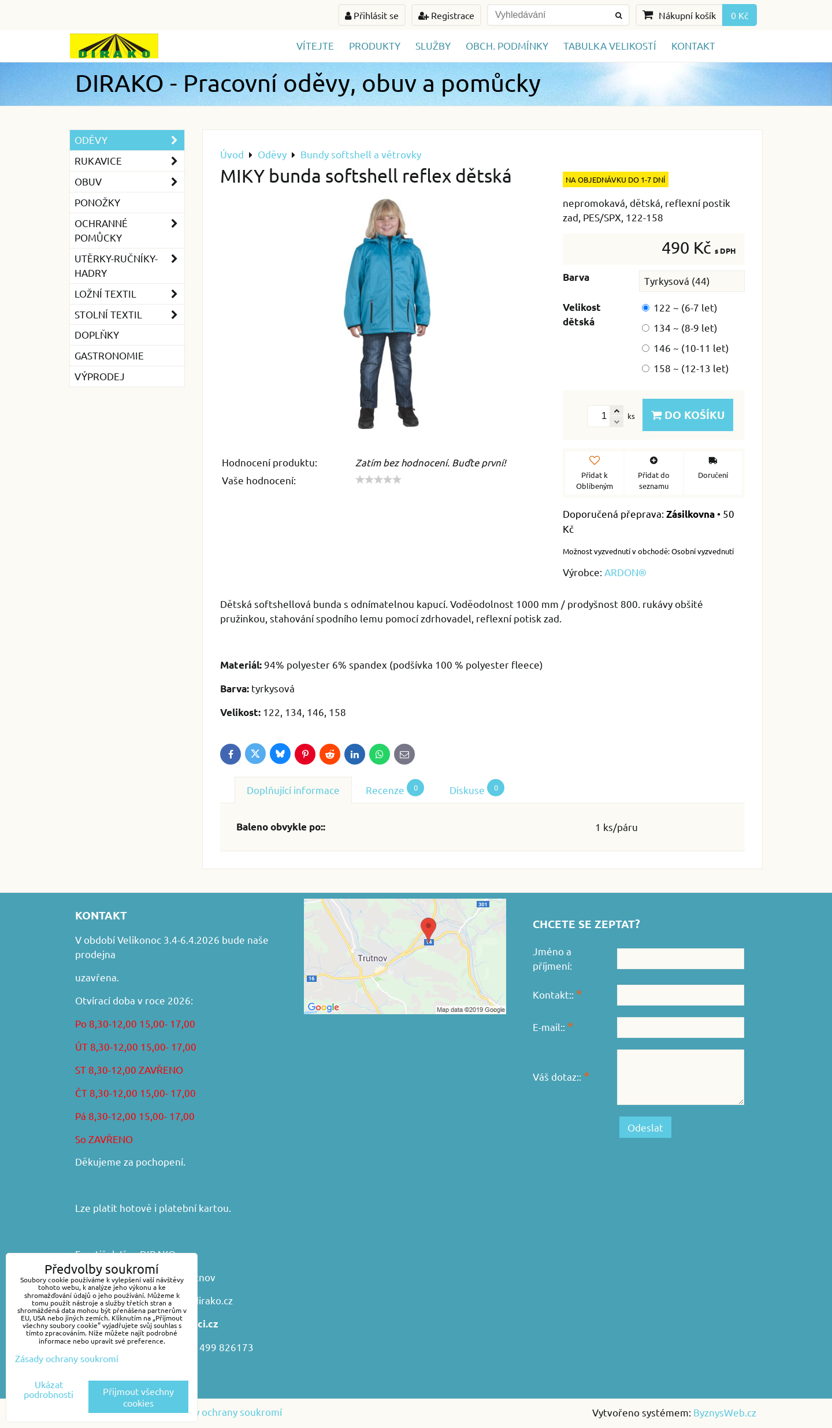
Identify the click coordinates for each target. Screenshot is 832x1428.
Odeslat (645, 1127)
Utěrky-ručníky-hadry (129, 265)
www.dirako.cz (201, 1300)
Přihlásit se (372, 15)
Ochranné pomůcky (129, 230)
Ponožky (97, 202)
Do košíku (688, 414)
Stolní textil (129, 315)
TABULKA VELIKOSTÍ (609, 45)
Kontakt (693, 45)
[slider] (378, 479)
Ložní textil (129, 294)
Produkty (374, 45)
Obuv (129, 182)
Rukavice (129, 161)
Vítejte (315, 45)
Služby (433, 45)
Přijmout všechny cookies (138, 1396)
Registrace (446, 15)
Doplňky (97, 334)
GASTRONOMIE (109, 355)
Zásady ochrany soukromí (225, 1411)
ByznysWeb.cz (724, 1412)
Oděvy (129, 140)
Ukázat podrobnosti (48, 1389)
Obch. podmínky (507, 45)
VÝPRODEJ (100, 376)
